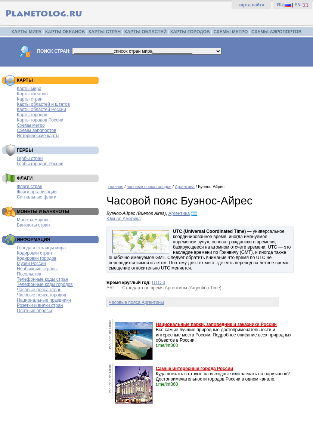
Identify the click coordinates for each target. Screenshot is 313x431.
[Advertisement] (207, 122)
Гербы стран (30, 158)
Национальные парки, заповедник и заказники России (216, 324)
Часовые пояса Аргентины (136, 302)
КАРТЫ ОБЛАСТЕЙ (145, 31)
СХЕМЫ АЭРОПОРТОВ (276, 31)
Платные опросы (34, 310)
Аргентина (185, 186)
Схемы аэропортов (36, 130)
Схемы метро (31, 125)
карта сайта (251, 4)
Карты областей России (41, 109)
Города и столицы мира (41, 247)
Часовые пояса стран (39, 289)
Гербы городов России (40, 163)
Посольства (29, 274)
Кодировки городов (36, 258)
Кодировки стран (34, 253)
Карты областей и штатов (43, 104)
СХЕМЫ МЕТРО (230, 31)
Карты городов (32, 114)
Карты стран (30, 99)
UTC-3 (158, 282)
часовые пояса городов (149, 186)
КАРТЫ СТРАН (105, 31)
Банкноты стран (33, 225)
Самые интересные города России (194, 368)
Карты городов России (40, 120)
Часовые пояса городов (41, 295)
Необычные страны (37, 268)
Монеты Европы (33, 219)
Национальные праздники (44, 300)
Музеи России (31, 263)
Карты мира (29, 88)
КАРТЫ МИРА (26, 31)
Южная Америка (123, 218)
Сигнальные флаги (36, 197)
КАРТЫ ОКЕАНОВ (65, 31)
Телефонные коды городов (45, 284)
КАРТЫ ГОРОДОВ (190, 31)
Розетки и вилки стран (40, 305)
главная (115, 186)
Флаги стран (29, 186)
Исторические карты (38, 135)
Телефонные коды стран (42, 279)
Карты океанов (32, 93)
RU (280, 4)
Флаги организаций (37, 191)
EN (297, 4)
